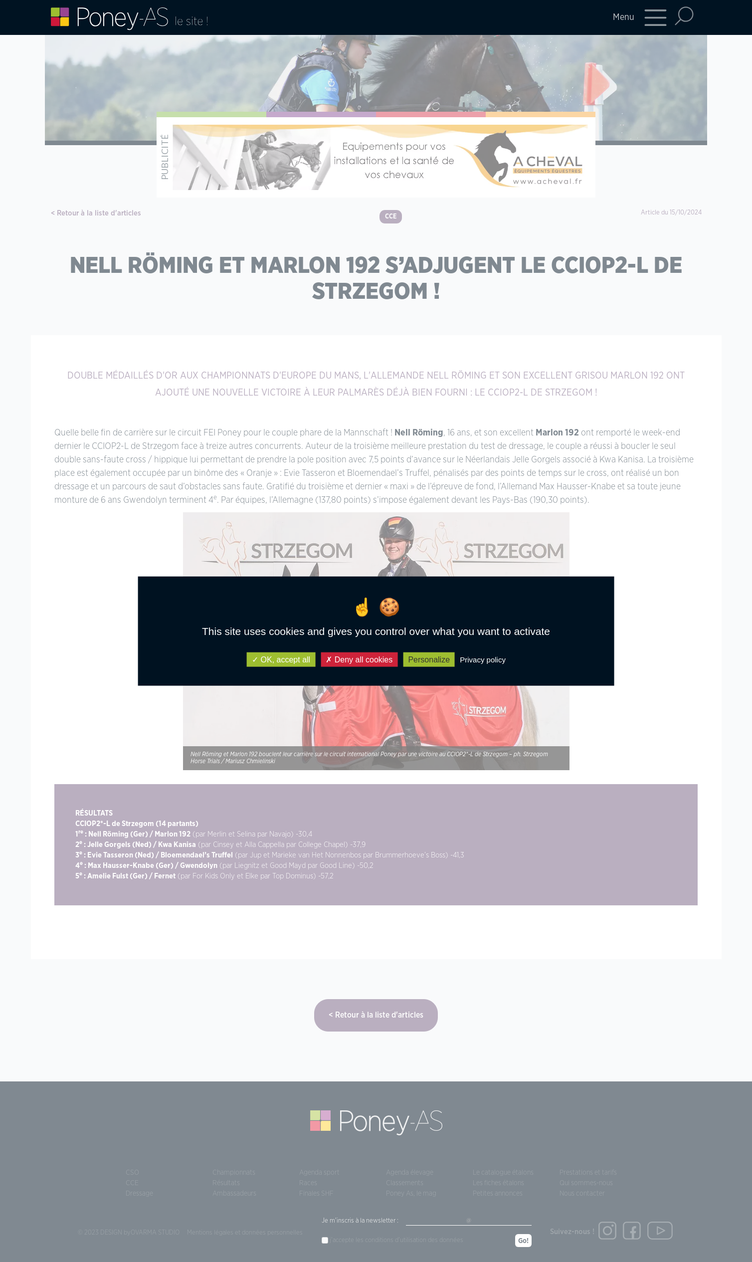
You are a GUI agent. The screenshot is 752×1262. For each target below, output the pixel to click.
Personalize (429, 659)
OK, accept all (281, 659)
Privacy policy (483, 659)
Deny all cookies (359, 659)
